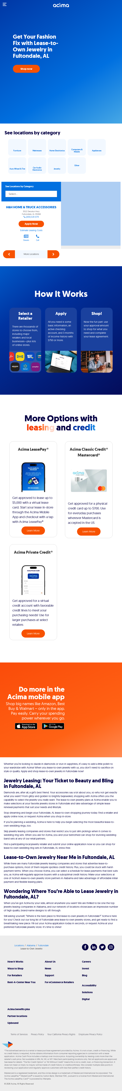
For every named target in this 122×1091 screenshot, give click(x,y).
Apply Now (31, 224)
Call (37, 237)
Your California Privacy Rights (61, 1034)
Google (54, 727)
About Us (50, 961)
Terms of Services (19, 1034)
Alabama (31, 945)
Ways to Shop (15, 968)
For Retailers (14, 975)
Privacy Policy (37, 1034)
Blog (84, 975)
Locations (19, 945)
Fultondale (43, 945)
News (48, 968)
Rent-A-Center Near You (21, 982)
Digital (86, 999)
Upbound (12, 1023)
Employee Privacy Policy (90, 1034)
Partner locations (17, 1016)
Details (26, 237)
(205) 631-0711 (32, 216)
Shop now (26, 69)
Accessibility (89, 985)
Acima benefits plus (18, 1009)
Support (49, 975)
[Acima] (61, 7)
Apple (27, 727)
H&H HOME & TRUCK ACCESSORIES (31, 207)
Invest (85, 968)
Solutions (87, 992)
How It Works (15, 961)
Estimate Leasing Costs (31, 230)
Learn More (33, 530)
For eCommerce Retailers (59, 982)
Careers (86, 961)
